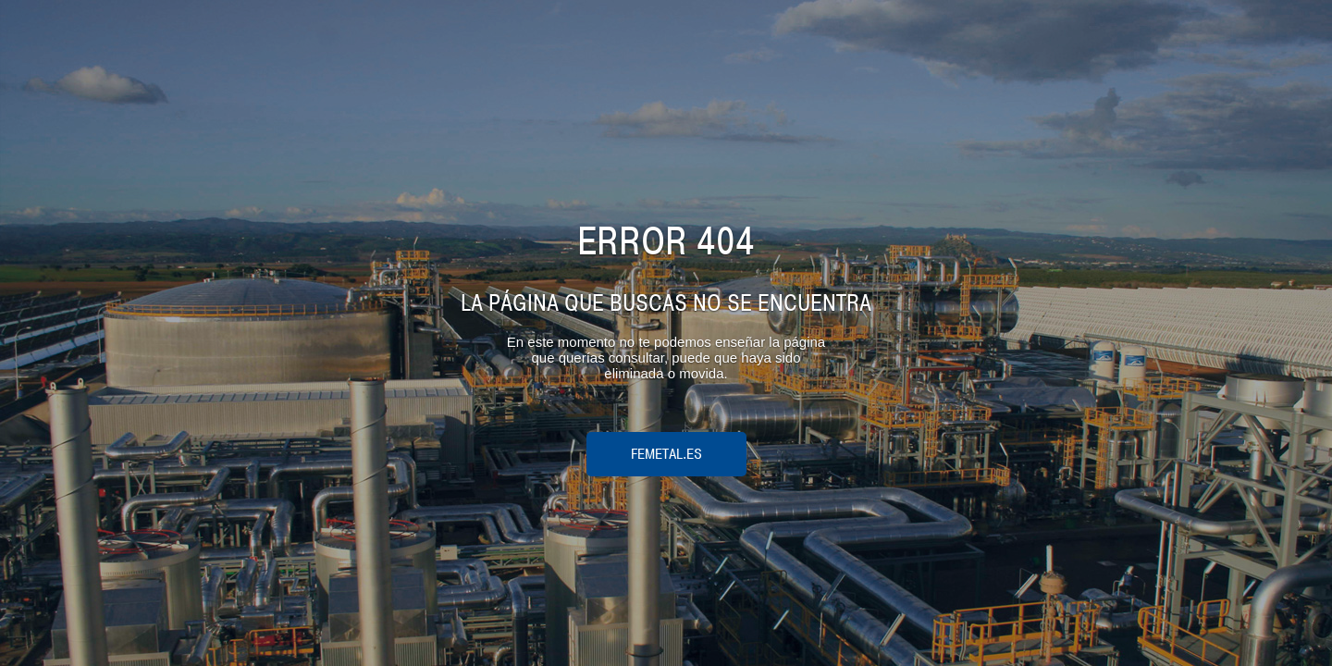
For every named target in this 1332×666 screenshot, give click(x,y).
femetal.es (666, 454)
